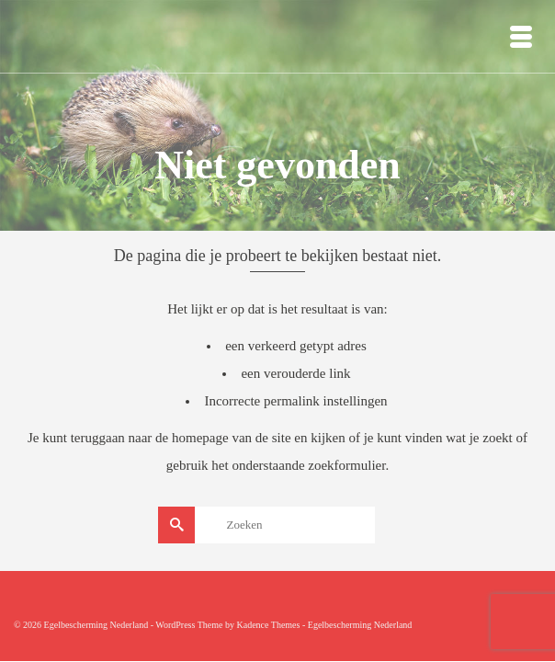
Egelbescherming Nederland (360, 625)
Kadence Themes (268, 625)
